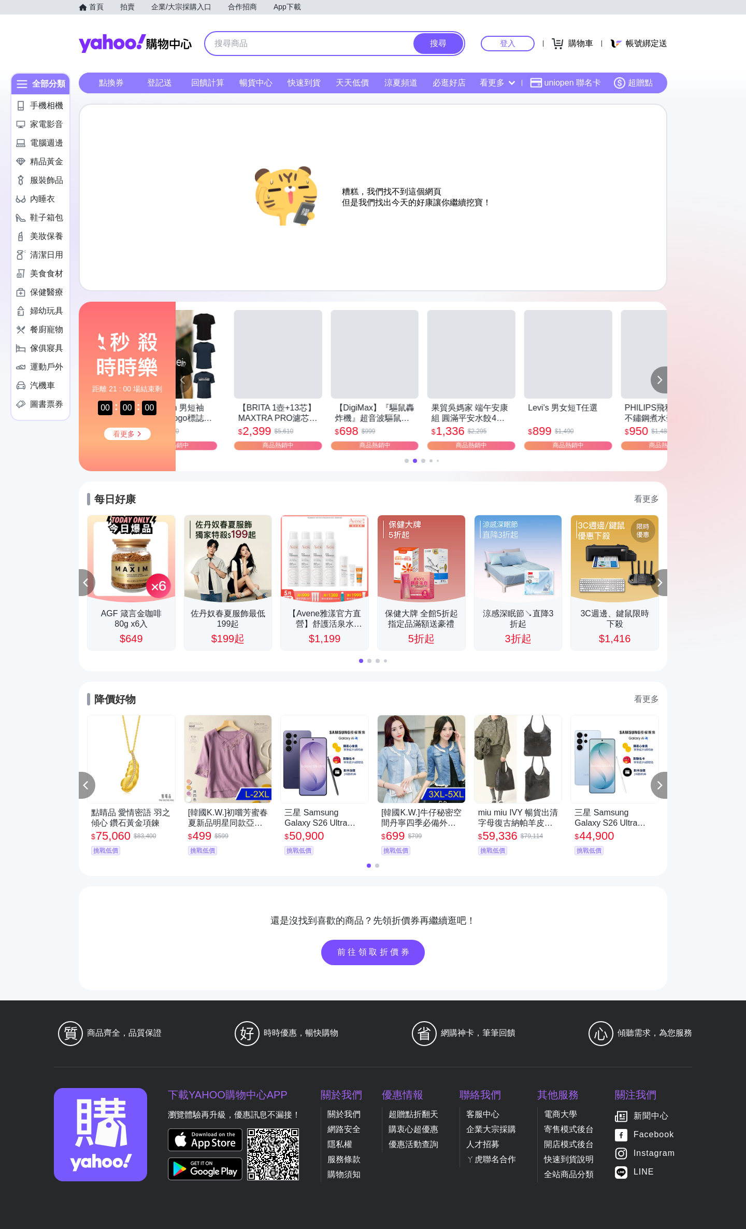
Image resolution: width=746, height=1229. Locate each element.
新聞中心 (651, 1115)
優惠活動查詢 (413, 1144)
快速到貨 (304, 82)
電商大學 (560, 1114)
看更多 (497, 82)
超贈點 (633, 83)
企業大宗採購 (491, 1129)
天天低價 (352, 82)
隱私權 (339, 1144)
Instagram (654, 1153)
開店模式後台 (569, 1144)
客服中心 (482, 1114)
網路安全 (344, 1129)
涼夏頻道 (401, 82)
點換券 (111, 82)
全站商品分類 (569, 1174)
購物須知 (344, 1174)
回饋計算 (207, 82)
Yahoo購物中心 (135, 43)
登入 (507, 43)
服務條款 (344, 1159)
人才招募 (482, 1144)
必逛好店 (449, 82)
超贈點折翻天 (413, 1114)
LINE (644, 1171)
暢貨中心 (255, 82)
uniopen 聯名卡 (565, 83)
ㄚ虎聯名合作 (491, 1159)
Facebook (654, 1134)
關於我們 (344, 1114)
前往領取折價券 (374, 952)
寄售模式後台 (569, 1129)
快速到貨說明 (569, 1159)
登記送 (159, 82)
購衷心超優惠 (413, 1129)
